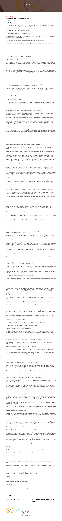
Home (14, 10)
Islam (7, 16)
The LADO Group (31, 5)
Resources (39, 10)
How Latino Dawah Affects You (14, 499)
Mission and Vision (20, 10)
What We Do (27, 10)
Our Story (33, 10)
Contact (44, 10)
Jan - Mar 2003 (10, 16)
